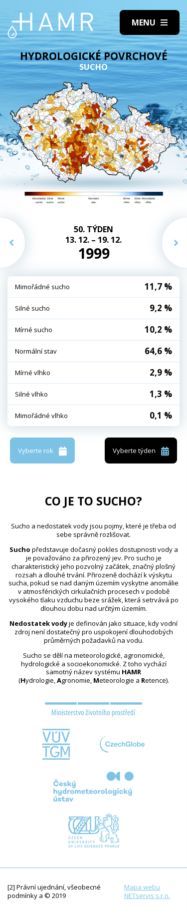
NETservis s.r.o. (147, 895)
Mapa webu (142, 887)
